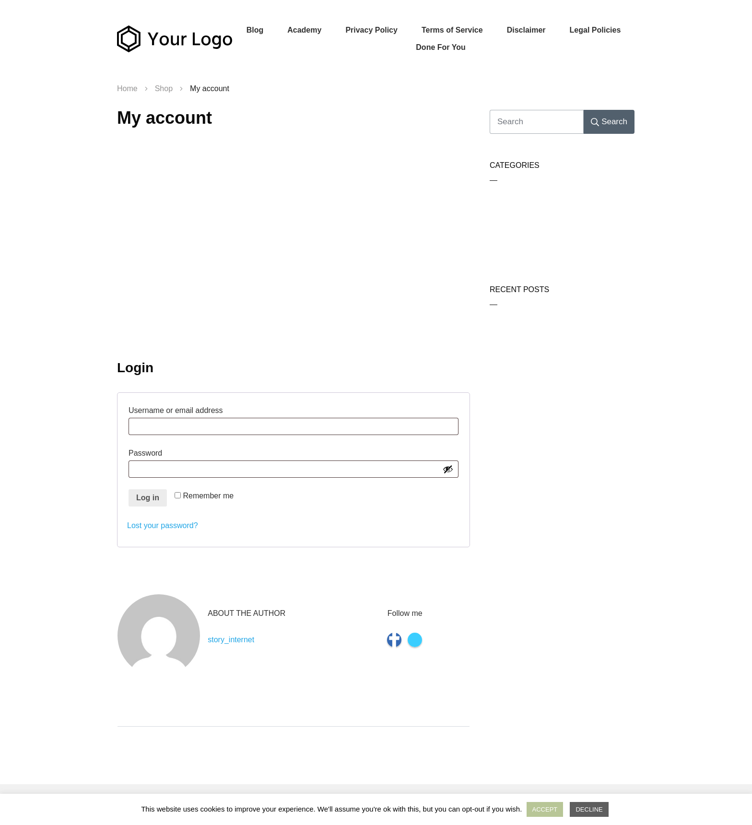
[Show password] (448, 469)
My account (164, 118)
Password (163, 452)
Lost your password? (162, 525)
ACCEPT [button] (545, 809)
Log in (147, 498)
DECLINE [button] (589, 809)
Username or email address (193, 409)
